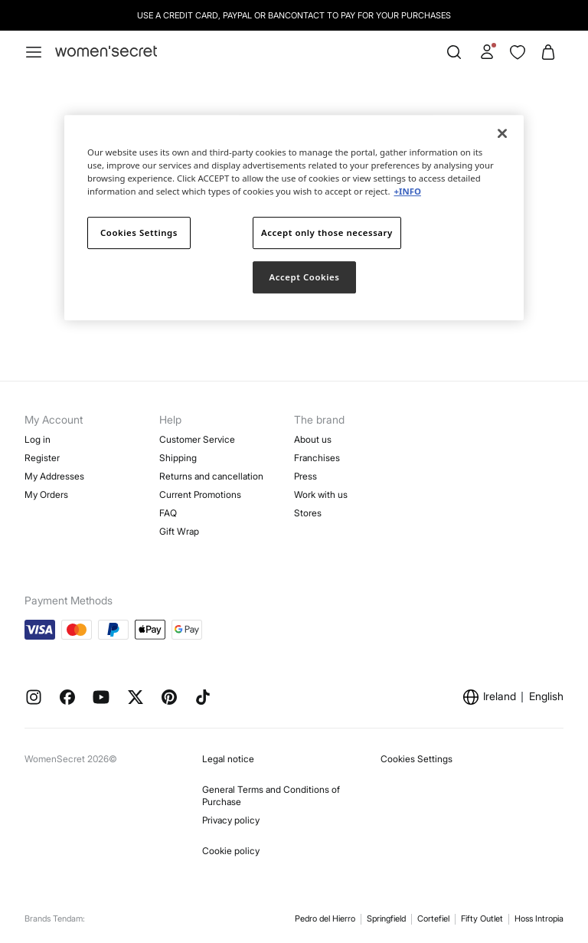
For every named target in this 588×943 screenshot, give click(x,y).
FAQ (168, 513)
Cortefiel (433, 918)
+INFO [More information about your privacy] (407, 191)
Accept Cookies (305, 277)
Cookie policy (231, 850)
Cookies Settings (416, 759)
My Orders (46, 494)
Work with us (321, 494)
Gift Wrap (179, 531)
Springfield (386, 918)
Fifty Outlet (482, 918)
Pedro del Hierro (325, 918)
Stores (308, 513)
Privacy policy (231, 820)
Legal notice (228, 759)
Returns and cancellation (211, 476)
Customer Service (197, 439)
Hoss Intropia (539, 918)
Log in (37, 439)
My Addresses (54, 476)
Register (42, 457)
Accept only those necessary (327, 232)
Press (305, 476)
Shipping (178, 457)
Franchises (317, 457)
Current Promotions (200, 494)
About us (313, 439)
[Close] (502, 133)
